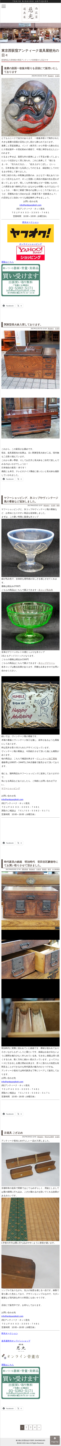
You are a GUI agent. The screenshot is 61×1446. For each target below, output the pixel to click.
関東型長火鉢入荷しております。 (23, 324)
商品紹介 (51, 76)
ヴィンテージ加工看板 (46, 759)
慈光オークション (30, 222)
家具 (49, 869)
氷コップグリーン (46, 663)
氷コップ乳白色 (45, 590)
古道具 (57, 76)
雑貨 (58, 505)
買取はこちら (7, 1365)
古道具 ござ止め (13, 1132)
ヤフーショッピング (10, 788)
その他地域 (56, 869)
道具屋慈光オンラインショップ (15, 1341)
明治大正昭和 (49, 1137)
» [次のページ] (39, 1427)
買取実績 (25, 869)
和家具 (44, 869)
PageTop (54, 1440)
